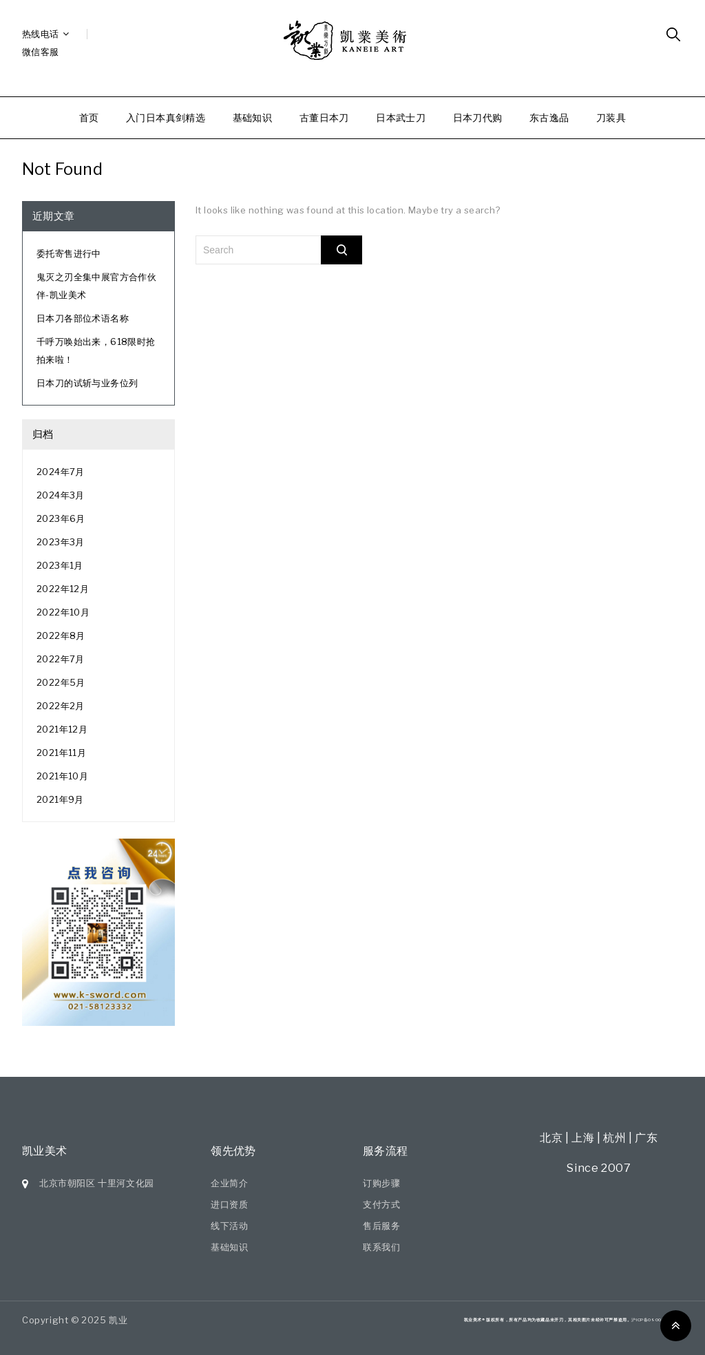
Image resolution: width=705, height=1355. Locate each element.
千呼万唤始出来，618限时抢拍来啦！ (96, 350)
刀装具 (611, 117)
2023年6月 (60, 518)
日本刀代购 (478, 117)
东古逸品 (549, 117)
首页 (89, 117)
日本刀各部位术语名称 (82, 318)
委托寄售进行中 (68, 253)
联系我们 (381, 1246)
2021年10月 (62, 775)
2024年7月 (60, 471)
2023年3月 (60, 541)
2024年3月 (60, 495)
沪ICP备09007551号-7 (657, 1319)
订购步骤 (381, 1182)
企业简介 (229, 1182)
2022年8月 (60, 635)
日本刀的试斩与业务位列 (87, 382)
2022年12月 (62, 588)
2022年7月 (60, 658)
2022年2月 (60, 705)
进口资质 (229, 1204)
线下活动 (229, 1225)
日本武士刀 (400, 117)
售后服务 (381, 1225)
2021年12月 (61, 729)
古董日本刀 (324, 117)
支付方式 (381, 1204)
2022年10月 (63, 612)
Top (675, 1325)
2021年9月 (60, 799)
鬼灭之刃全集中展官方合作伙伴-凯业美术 (96, 285)
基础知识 (253, 117)
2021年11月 (61, 752)
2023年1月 (59, 565)
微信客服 (40, 51)
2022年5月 (60, 682)
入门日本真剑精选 (165, 117)
